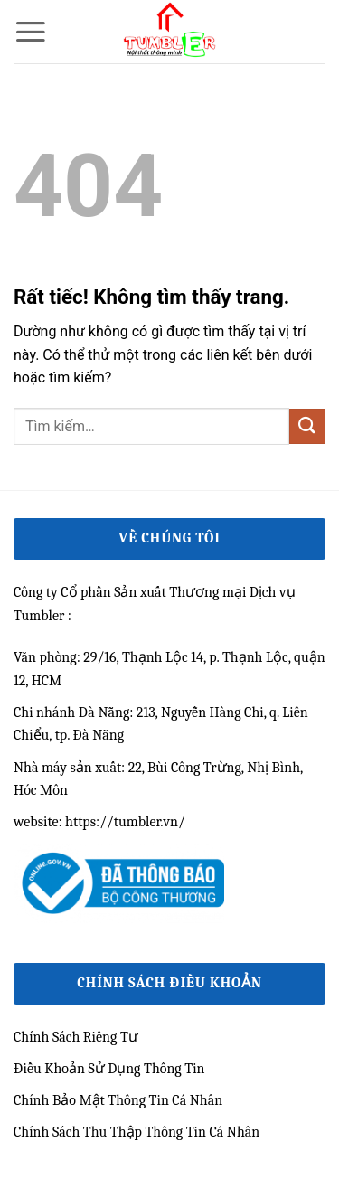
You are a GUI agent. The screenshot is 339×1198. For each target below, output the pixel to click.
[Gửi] (307, 426)
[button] (31, 31)
